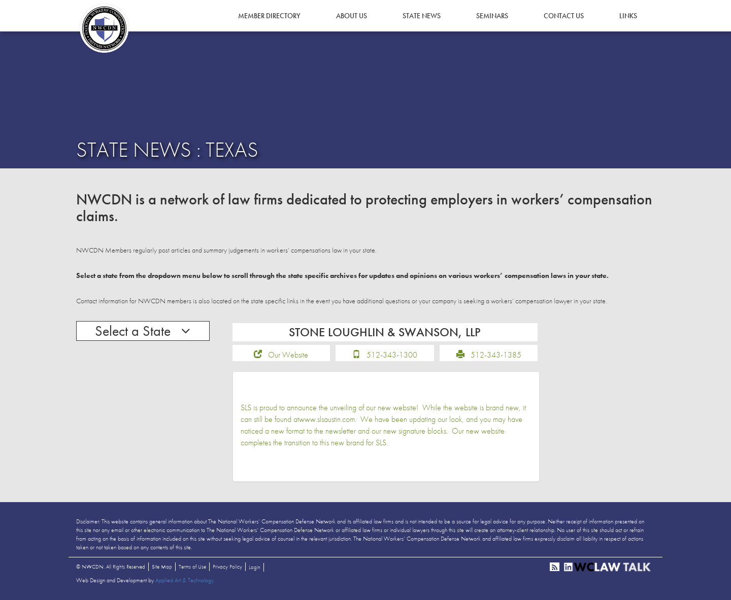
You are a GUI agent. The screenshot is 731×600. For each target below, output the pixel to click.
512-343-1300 (392, 354)
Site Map (162, 566)
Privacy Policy (227, 566)
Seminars (492, 15)
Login (254, 567)
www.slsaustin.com (327, 419)
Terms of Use (192, 566)
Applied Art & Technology (184, 580)
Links (628, 15)
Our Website (288, 354)
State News (422, 15)
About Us (351, 15)
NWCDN (104, 28)
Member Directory (269, 15)
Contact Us (564, 15)
